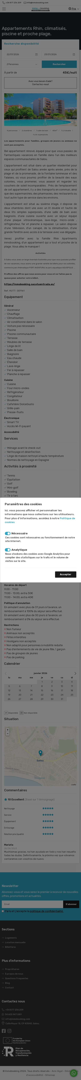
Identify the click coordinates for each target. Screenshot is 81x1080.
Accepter (65, 574)
